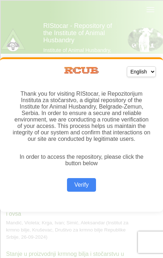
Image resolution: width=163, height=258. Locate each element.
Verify (81, 185)
